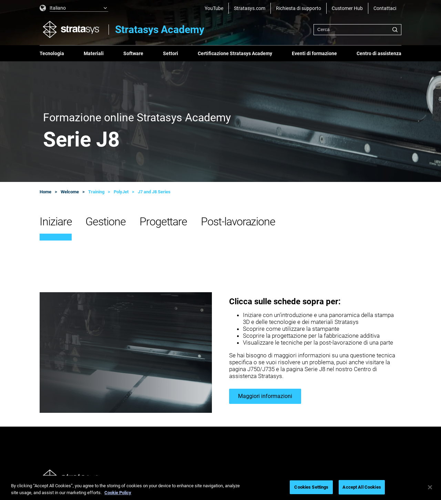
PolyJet (121, 191)
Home (45, 191)
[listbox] (74, 8)
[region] (220, 488)
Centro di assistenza (379, 53)
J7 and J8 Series (154, 191)
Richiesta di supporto (298, 8)
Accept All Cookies (361, 487)
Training (96, 191)
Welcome (70, 191)
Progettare (163, 221)
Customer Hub (347, 8)
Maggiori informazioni (265, 396)
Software (133, 53)
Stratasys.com (249, 8)
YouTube (214, 8)
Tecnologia (52, 53)
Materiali (94, 53)
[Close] (430, 487)
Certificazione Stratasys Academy (235, 53)
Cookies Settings (311, 487)
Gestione (105, 221)
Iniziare (56, 221)
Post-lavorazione (238, 221)
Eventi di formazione (314, 53)
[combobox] (357, 29)
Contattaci (384, 8)
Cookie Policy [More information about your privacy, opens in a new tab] (117, 492)
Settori (170, 53)
